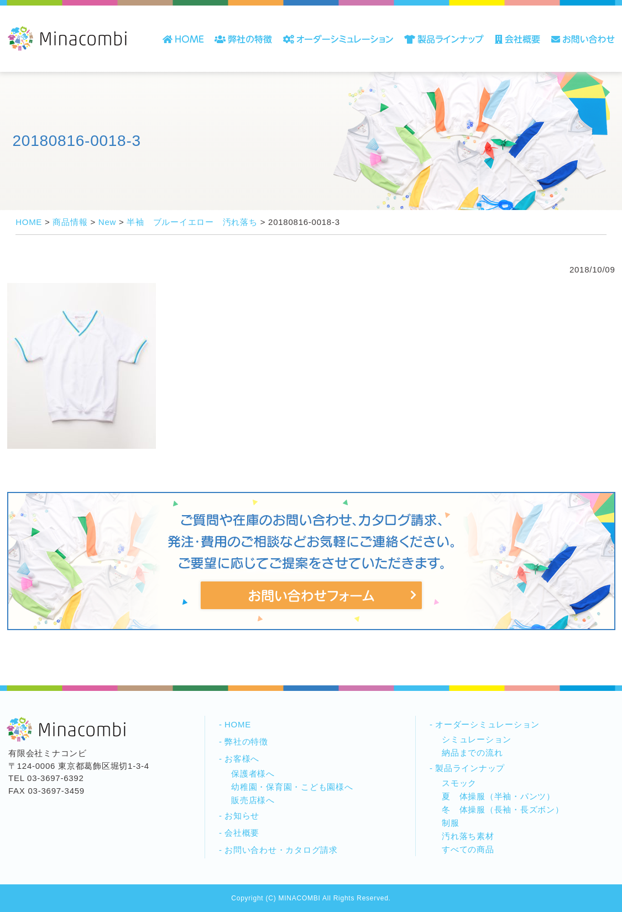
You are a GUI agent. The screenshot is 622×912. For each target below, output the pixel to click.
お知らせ (241, 815)
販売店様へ (253, 800)
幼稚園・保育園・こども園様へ (292, 787)
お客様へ (241, 758)
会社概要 (241, 832)
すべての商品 (468, 849)
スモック (459, 783)
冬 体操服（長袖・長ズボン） (503, 809)
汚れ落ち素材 (468, 836)
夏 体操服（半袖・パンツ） (498, 796)
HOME (237, 724)
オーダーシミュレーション (487, 724)
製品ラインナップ (470, 768)
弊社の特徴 (246, 741)
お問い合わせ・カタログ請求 (281, 850)
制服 (450, 822)
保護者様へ (253, 773)
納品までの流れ (472, 752)
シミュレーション (476, 739)
